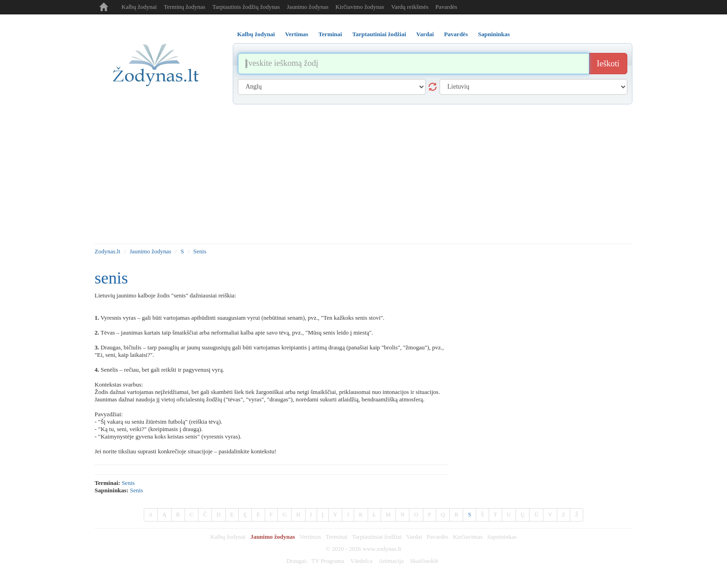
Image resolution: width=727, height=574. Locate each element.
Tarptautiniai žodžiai (377, 536)
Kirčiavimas (468, 536)
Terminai (337, 536)
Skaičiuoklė (424, 560)
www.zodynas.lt (382, 548)
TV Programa (327, 560)
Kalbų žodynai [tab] (256, 34)
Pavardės (446, 6)
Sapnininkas (502, 536)
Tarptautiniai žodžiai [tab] (379, 34)
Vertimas (310, 536)
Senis (199, 251)
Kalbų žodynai (139, 6)
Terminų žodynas (184, 6)
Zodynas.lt (107, 251)
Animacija (390, 560)
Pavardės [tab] (456, 34)
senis (127, 482)
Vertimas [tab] (296, 34)
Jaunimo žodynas (308, 6)
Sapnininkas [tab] (494, 34)
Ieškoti (608, 63)
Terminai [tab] (330, 34)
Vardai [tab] (425, 34)
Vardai (414, 536)
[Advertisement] (363, 174)
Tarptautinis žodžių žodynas (246, 6)
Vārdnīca (362, 560)
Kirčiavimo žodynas (359, 6)
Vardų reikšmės (410, 6)
